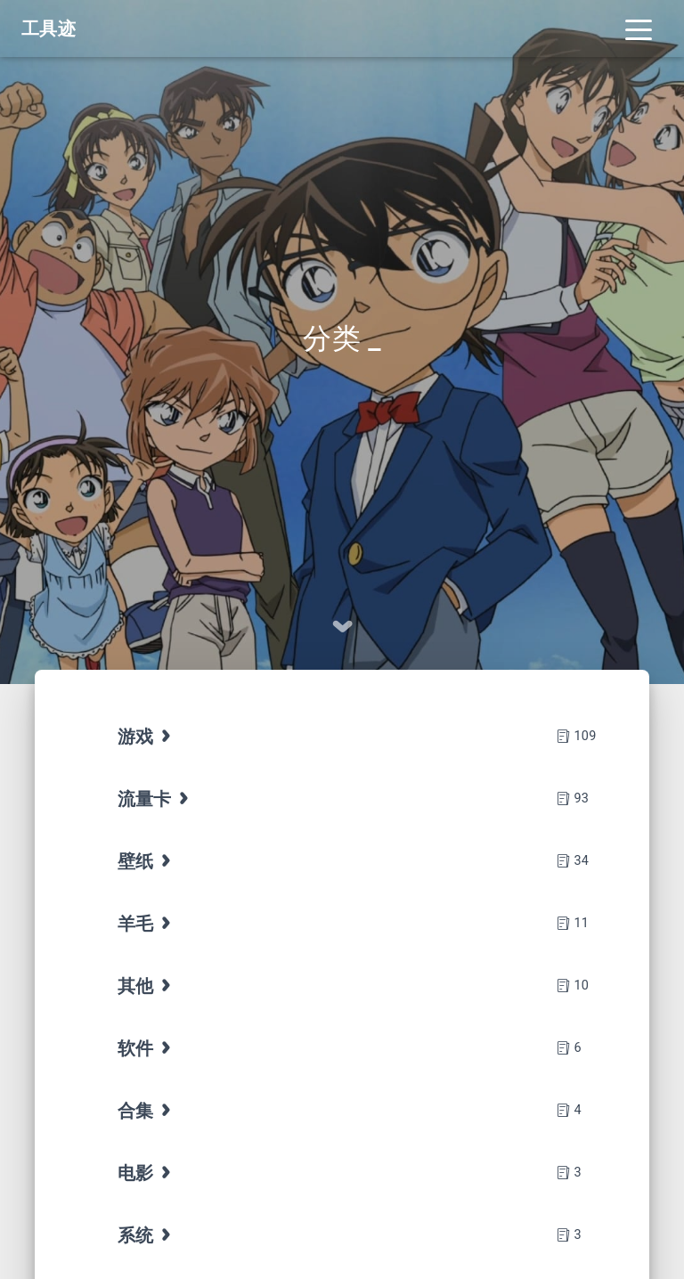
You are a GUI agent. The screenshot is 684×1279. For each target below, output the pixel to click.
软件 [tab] (146, 1048)
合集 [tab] (146, 1110)
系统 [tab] (146, 1235)
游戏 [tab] (146, 736)
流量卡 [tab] (155, 799)
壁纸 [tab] (146, 861)
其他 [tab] (146, 986)
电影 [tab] (146, 1173)
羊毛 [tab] (146, 923)
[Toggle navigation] (639, 28)
